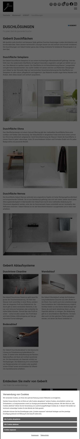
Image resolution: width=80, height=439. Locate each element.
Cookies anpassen (10, 430)
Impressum (35, 435)
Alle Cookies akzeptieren (12, 419)
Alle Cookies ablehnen (11, 424)
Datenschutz (45, 435)
